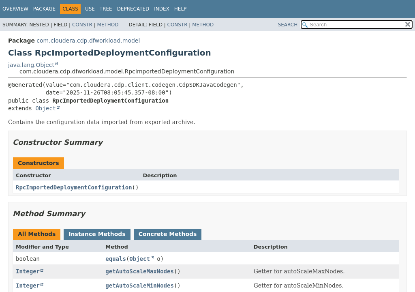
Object (45, 108)
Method (108, 25)
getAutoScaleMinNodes (139, 285)
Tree (106, 9)
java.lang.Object (31, 65)
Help (180, 9)
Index (161, 9)
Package (44, 9)
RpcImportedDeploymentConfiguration (74, 187)
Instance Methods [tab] (96, 234)
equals (115, 259)
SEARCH (288, 25)
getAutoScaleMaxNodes (139, 271)
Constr (82, 25)
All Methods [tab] (37, 234)
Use (90, 9)
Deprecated (133, 9)
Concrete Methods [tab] (168, 234)
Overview (15, 9)
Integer (28, 271)
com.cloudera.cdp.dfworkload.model (88, 40)
